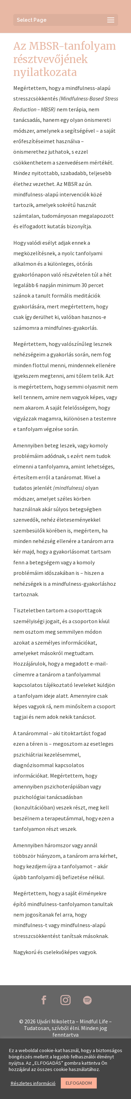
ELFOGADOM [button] (79, 1083)
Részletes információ (33, 1083)
